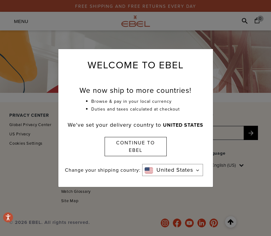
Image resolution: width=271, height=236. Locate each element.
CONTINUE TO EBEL (135, 146)
